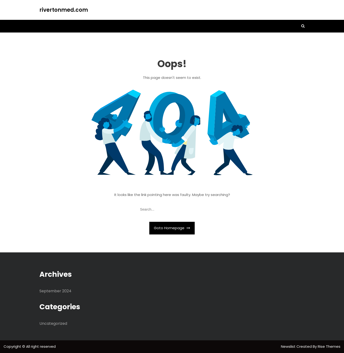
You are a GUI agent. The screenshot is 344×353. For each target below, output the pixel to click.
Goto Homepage (172, 227)
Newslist (288, 346)
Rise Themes (329, 346)
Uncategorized (53, 323)
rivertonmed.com (63, 10)
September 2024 (55, 291)
